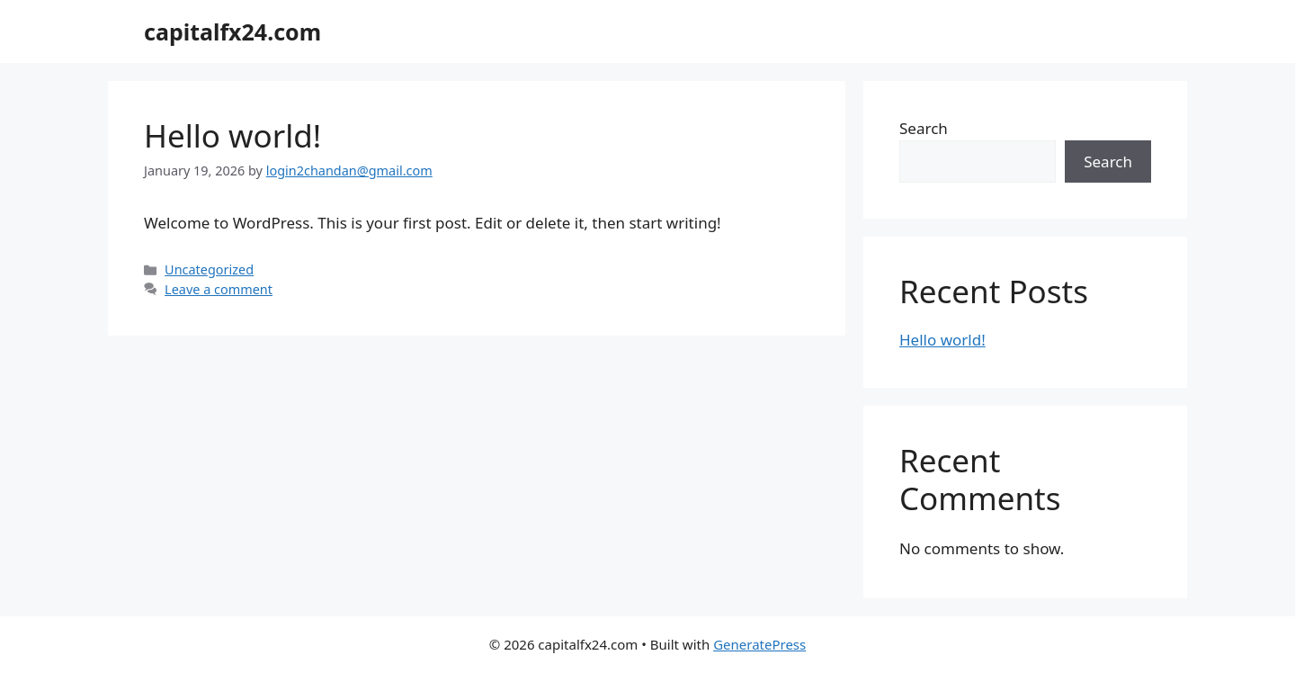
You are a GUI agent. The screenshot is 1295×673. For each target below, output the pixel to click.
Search (923, 128)
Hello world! (232, 135)
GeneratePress (759, 644)
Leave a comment (218, 289)
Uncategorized (209, 269)
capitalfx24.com (232, 31)
